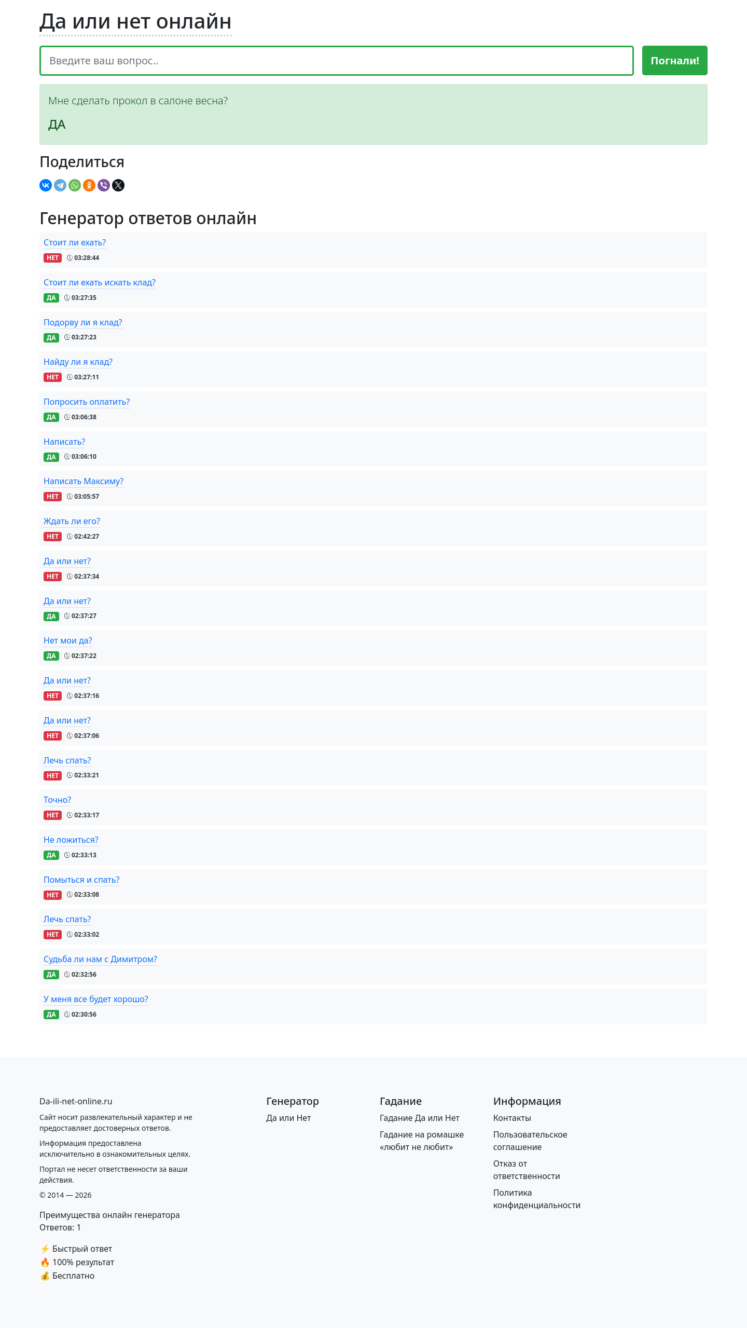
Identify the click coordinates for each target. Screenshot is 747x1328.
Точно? (57, 799)
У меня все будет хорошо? (96, 999)
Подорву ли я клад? (83, 322)
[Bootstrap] (76, 1101)
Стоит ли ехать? (75, 242)
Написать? (64, 441)
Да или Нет (288, 1118)
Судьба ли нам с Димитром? (100, 959)
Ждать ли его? (72, 521)
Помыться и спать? (81, 879)
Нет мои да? (68, 640)
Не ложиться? (71, 839)
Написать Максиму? (83, 481)
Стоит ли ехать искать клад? (100, 282)
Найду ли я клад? (78, 361)
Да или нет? (67, 561)
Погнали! (675, 60)
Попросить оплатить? (87, 401)
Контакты (512, 1118)
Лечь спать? (67, 760)
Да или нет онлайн (135, 20)
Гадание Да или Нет (420, 1118)
